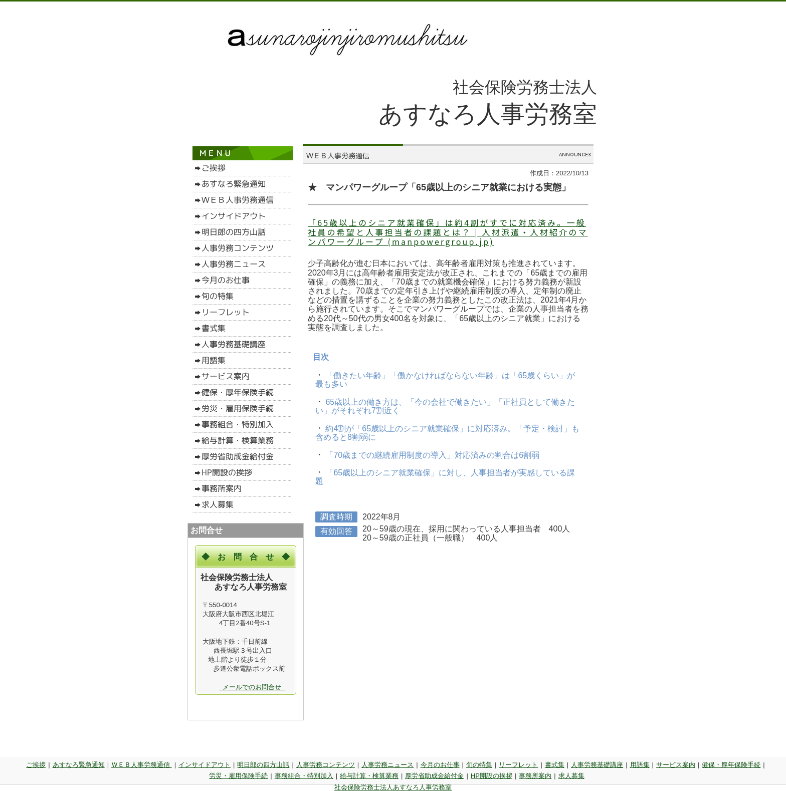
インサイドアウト (204, 764)
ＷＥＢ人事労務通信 (141, 764)
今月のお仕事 (440, 764)
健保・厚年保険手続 (731, 764)
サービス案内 (675, 764)
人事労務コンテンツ (325, 764)
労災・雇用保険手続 (238, 775)
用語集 (640, 764)
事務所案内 (535, 775)
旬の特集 (479, 764)
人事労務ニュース (387, 764)
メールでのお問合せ (252, 687)
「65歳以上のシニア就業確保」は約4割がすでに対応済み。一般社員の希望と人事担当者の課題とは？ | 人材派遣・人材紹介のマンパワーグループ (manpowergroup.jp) (448, 231)
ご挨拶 (36, 764)
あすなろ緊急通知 (79, 764)
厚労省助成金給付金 (434, 775)
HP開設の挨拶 (491, 775)
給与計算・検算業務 (369, 775)
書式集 (554, 764)
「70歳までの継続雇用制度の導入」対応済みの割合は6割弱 (431, 454)
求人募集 (571, 775)
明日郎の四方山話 (263, 764)
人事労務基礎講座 (597, 764)
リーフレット (518, 764)
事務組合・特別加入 (304, 775)
